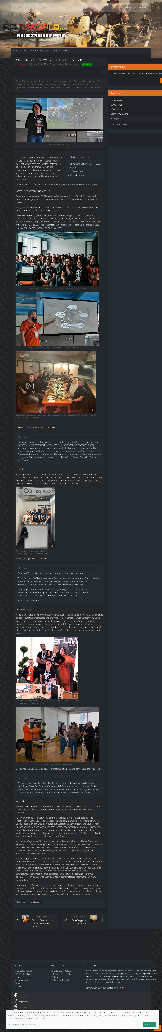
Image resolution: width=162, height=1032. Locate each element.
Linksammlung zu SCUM (61, 974)
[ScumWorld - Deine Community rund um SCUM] (81, 29)
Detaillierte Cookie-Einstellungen (23, 1024)
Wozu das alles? (69, 184)
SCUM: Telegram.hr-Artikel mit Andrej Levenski (44, 948)
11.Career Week (69, 180)
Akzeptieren (149, 1024)
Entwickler (25, 925)
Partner (17, 983)
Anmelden (126, 7)
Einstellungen (38, 925)
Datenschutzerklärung (23, 974)
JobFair (65, 176)
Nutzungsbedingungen (23, 970)
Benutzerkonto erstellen (129, 79)
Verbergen (83, 163)
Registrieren (140, 7)
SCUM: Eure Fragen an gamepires (71, 946)
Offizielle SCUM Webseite (62, 970)
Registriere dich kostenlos (126, 69)
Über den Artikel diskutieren (129, 137)
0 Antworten (78, 64)
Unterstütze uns (21, 980)
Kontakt (17, 977)
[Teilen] (94, 75)
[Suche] (152, 7)
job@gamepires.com (42, 911)
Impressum (18, 986)
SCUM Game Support (60, 980)
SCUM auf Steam (58, 977)
